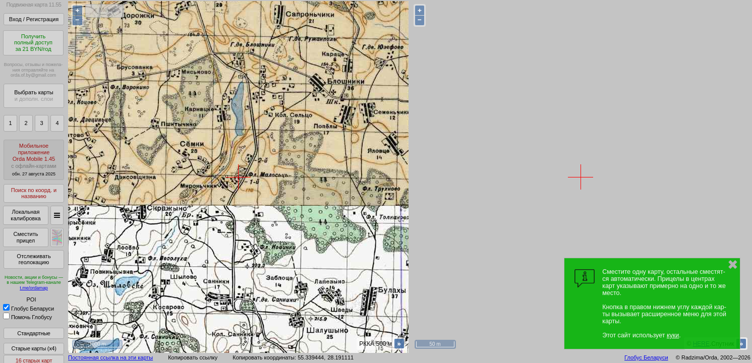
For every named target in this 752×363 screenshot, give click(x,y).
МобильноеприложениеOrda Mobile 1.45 (34, 159)
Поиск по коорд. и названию (33, 193)
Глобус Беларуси (28, 309)
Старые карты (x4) (33, 348)
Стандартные (33, 333)
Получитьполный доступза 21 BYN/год (33, 42)
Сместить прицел (25, 237)
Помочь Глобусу (27, 317)
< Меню (104, 10)
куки (673, 335)
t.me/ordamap (34, 287)
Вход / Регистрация (34, 19)
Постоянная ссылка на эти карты (110, 357)
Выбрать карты (33, 95)
